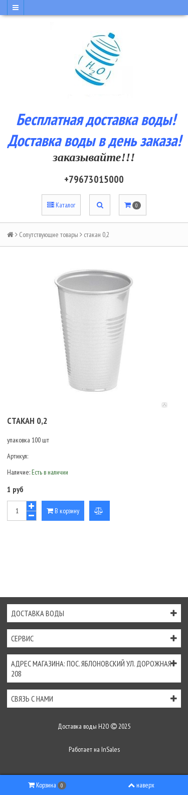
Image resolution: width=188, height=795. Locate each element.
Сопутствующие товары (48, 234)
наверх (141, 784)
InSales (110, 749)
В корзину (63, 510)
